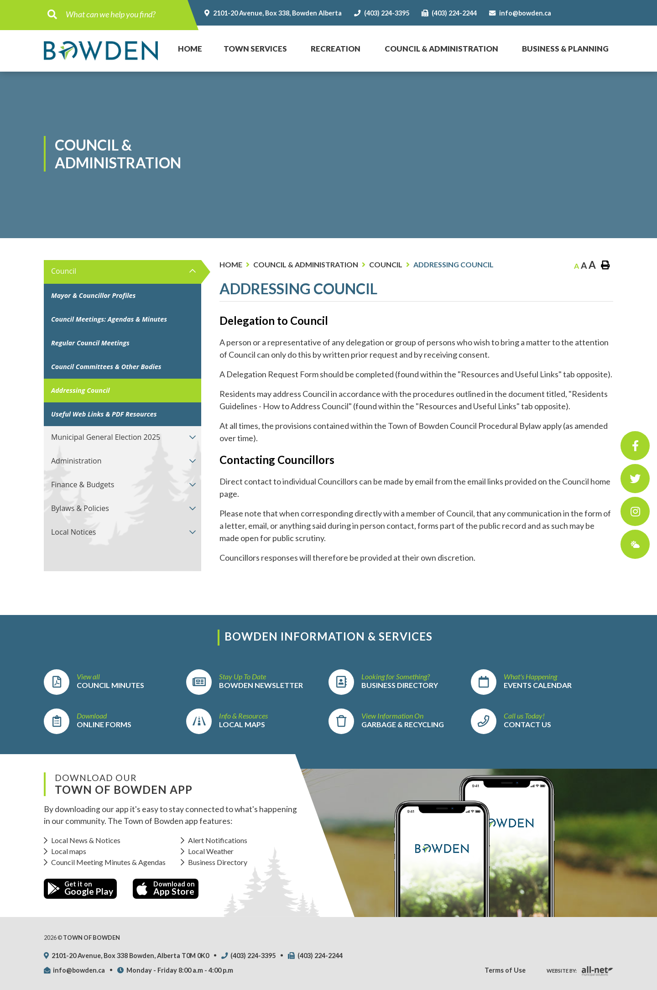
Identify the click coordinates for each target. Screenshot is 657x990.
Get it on (80, 888)
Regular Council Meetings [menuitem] (90, 343)
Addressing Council (453, 264)
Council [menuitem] (63, 271)
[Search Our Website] (124, 14)
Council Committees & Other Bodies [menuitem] (106, 366)
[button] (192, 270)
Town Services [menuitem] (255, 48)
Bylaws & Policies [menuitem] (80, 508)
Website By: (562, 971)
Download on (165, 888)
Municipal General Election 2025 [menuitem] (105, 437)
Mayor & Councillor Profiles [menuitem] (93, 295)
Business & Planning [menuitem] (565, 48)
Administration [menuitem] (76, 461)
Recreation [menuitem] (335, 48)
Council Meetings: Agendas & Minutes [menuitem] (109, 319)
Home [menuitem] (185, 39)
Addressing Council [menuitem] (80, 390)
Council (385, 264)
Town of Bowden (101, 50)
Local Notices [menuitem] (73, 532)
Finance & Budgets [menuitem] (82, 484)
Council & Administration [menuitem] (441, 48)
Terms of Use (505, 970)
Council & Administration (305, 264)
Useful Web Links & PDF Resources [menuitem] (104, 414)
